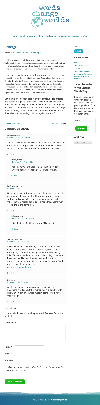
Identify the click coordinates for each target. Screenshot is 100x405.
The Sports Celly (57, 124)
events (75, 36)
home (14, 36)
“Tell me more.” (79, 68)
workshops (51, 36)
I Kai (76, 63)
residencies (64, 36)
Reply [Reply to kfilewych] (14, 176)
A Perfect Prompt (13, 124)
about (22, 36)
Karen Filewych (35, 53)
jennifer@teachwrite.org (19, 267)
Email (8, 353)
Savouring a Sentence (82, 71)
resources (32, 36)
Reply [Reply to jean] (10, 302)
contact (84, 36)
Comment (10, 322)
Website (9, 360)
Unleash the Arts (80, 66)
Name (8, 347)
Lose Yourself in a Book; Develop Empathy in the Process (83, 76)
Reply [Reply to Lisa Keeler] (10, 154)
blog (41, 36)
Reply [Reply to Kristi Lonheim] (10, 211)
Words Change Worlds (59, 400)
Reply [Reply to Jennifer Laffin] (10, 273)
